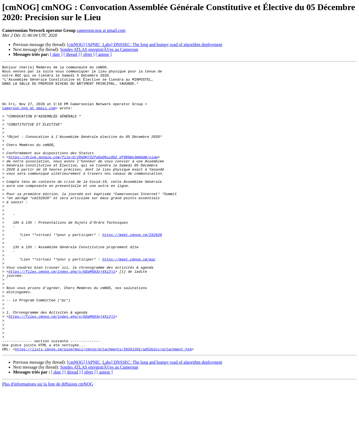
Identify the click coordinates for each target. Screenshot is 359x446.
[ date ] (56, 54)
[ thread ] (72, 54)
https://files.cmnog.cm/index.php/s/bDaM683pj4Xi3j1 (61, 313)
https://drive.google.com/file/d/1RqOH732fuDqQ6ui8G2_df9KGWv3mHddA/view (83, 175)
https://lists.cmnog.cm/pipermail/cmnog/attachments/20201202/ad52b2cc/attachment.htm (103, 406)
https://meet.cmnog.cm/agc (129, 298)
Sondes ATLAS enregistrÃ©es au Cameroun (99, 49)
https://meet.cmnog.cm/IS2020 (132, 268)
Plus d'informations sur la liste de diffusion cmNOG (47, 441)
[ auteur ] (104, 54)
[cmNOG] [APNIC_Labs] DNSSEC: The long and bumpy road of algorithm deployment (144, 44)
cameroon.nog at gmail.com (101, 30)
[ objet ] (87, 54)
